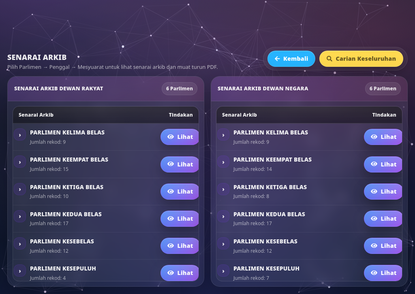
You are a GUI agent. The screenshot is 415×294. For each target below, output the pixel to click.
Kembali (291, 58)
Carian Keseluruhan (361, 58)
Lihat (180, 137)
